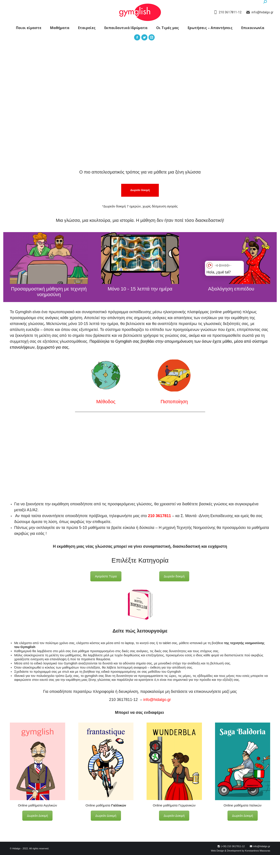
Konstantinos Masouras (257, 850)
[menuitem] (28, 28)
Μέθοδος (106, 401)
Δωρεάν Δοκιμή (37, 815)
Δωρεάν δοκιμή (174, 576)
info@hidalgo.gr (157, 699)
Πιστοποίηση (174, 401)
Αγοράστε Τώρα (106, 576)
